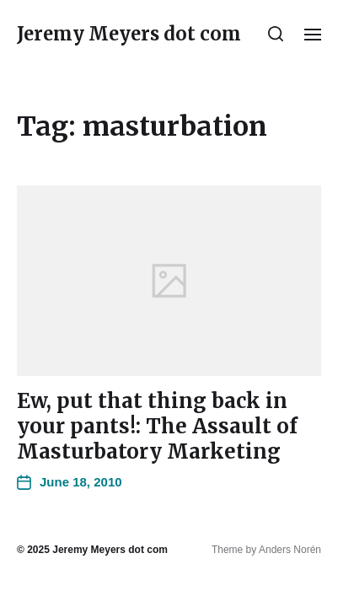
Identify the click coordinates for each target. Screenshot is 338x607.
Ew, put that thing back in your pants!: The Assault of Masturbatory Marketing (157, 426)
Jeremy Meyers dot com (129, 33)
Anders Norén (290, 550)
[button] (276, 33)
